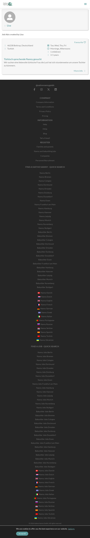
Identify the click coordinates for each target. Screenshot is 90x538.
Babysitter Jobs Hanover (45, 451)
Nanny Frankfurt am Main (45, 204)
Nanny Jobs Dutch (45, 474)
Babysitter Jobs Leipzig (45, 455)
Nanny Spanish (45, 332)
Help (45, 124)
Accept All (22, 534)
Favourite (80, 42)
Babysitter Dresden (45, 248)
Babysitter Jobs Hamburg (45, 447)
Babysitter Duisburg (45, 252)
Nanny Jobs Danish (45, 470)
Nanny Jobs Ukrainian (45, 518)
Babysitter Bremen (45, 236)
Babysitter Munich (45, 279)
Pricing (45, 116)
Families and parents (45, 147)
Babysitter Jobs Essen (45, 439)
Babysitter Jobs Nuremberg (45, 463)
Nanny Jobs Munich (45, 400)
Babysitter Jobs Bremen (45, 415)
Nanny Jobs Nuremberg (45, 403)
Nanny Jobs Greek (45, 490)
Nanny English (45, 300)
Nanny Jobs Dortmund (45, 364)
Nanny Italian (45, 316)
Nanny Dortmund (45, 185)
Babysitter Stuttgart (45, 287)
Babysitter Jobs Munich (45, 459)
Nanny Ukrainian (45, 340)
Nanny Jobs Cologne (45, 360)
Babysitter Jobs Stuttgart (45, 466)
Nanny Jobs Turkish (45, 514)
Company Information (45, 102)
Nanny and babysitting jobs (45, 151)
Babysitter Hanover (45, 271)
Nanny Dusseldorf (45, 196)
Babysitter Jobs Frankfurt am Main (45, 443)
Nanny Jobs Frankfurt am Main (45, 384)
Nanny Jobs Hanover (45, 392)
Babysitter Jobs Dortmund (45, 423)
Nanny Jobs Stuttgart (45, 407)
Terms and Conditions (45, 107)
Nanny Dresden (45, 189)
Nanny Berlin (45, 173)
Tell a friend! (45, 138)
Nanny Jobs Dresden (45, 368)
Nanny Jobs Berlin (45, 352)
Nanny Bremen (45, 177)
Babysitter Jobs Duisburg (45, 431)
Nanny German (45, 308)
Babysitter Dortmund (45, 244)
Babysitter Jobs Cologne (45, 419)
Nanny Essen (45, 200)
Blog (45, 133)
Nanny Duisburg (45, 193)
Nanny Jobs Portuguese (45, 498)
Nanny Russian (45, 324)
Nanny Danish (45, 293)
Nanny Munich (45, 220)
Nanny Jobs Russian (45, 502)
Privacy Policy (45, 111)
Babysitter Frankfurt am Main (45, 263)
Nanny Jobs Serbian (45, 506)
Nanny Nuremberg (45, 224)
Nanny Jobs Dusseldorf (45, 376)
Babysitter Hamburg (45, 267)
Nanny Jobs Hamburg (45, 388)
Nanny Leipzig (45, 216)
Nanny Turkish (45, 336)
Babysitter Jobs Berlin (45, 411)
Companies (45, 156)
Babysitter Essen (45, 259)
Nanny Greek (45, 312)
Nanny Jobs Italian (45, 494)
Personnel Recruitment (45, 160)
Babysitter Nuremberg (45, 283)
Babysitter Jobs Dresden (45, 427)
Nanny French (45, 304)
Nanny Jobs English (45, 478)
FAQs (45, 129)
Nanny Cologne (45, 181)
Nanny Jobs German (45, 486)
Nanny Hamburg (45, 208)
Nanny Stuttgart (45, 228)
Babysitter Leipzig (45, 275)
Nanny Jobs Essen (45, 380)
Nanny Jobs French (45, 482)
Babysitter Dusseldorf (45, 256)
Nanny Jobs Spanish (45, 510)
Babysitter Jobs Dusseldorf (45, 435)
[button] (85, 4)
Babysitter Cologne (45, 240)
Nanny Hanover (45, 212)
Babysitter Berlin (45, 232)
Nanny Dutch (45, 297)
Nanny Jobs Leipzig (45, 396)
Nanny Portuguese (45, 320)
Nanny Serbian (45, 328)
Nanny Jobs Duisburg (45, 372)
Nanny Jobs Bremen (45, 356)
